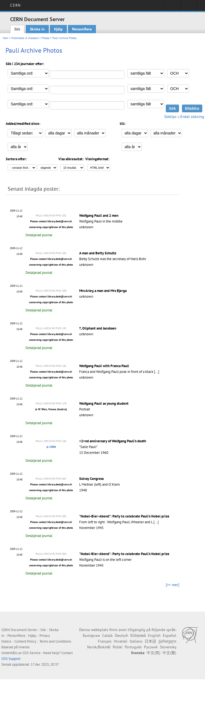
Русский (151, 647)
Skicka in (37, 29)
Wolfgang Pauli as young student (104, 403)
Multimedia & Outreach (25, 38)
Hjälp (58, 29)
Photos (45, 38)
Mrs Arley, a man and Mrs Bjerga (103, 290)
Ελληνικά (138, 635)
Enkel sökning (192, 116)
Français (105, 641)
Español (169, 635)
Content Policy (25, 641)
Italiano (136, 641)
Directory (189, 7)
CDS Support (10, 658)
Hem (5, 38)
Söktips (170, 116)
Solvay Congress (91, 478)
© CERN (51, 447)
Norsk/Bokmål (98, 647)
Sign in (173, 7)
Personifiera (82, 29)
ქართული (167, 641)
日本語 (150, 641)
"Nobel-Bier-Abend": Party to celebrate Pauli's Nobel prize (124, 516)
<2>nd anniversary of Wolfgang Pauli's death (112, 441)
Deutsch (121, 635)
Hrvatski (120, 641)
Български (91, 635)
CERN (15, 5)
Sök (17, 29)
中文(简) (153, 652)
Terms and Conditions (55, 641)
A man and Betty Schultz (97, 253)
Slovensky (168, 647)
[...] (156, 371)
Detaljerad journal (38, 235)
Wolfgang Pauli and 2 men (98, 215)
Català (107, 635)
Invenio (24, 647)
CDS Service (31, 653)
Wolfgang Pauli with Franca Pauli (104, 366)
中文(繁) (169, 652)
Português (133, 647)
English (154, 635)
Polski (118, 647)
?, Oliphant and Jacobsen (97, 328)
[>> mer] (172, 584)
